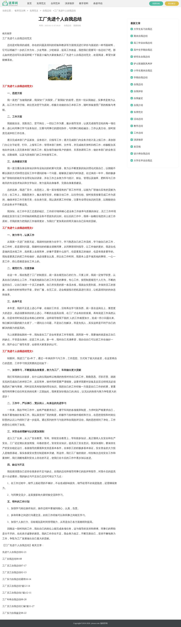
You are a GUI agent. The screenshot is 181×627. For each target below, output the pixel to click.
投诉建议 (171, 3)
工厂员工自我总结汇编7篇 (15, 606)
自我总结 (47, 11)
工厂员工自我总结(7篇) (14, 592)
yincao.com (95, 623)
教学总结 (138, 126)
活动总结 (138, 119)
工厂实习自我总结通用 (13, 579)
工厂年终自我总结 (11, 599)
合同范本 (55, 3)
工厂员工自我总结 (11, 565)
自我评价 (138, 91)
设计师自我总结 (142, 153)
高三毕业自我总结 (143, 43)
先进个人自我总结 (11, 552)
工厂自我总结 (9, 559)
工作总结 (138, 133)
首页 (29, 3)
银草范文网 (20, 11)
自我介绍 (138, 105)
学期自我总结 (141, 77)
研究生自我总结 (142, 57)
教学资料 (83, 3)
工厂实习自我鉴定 (11, 613)
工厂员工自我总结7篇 (13, 586)
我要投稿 (156, 3)
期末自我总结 (141, 36)
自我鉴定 (138, 98)
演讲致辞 (69, 3)
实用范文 (41, 3)
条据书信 (98, 3)
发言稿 (137, 146)
